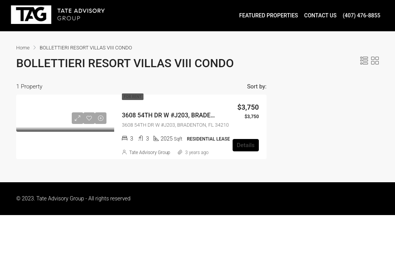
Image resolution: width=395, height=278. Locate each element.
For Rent (133, 97)
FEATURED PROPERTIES (268, 15)
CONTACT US (320, 15)
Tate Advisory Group (149, 152)
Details (246, 145)
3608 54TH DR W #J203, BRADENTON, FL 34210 (189, 115)
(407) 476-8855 (361, 15)
